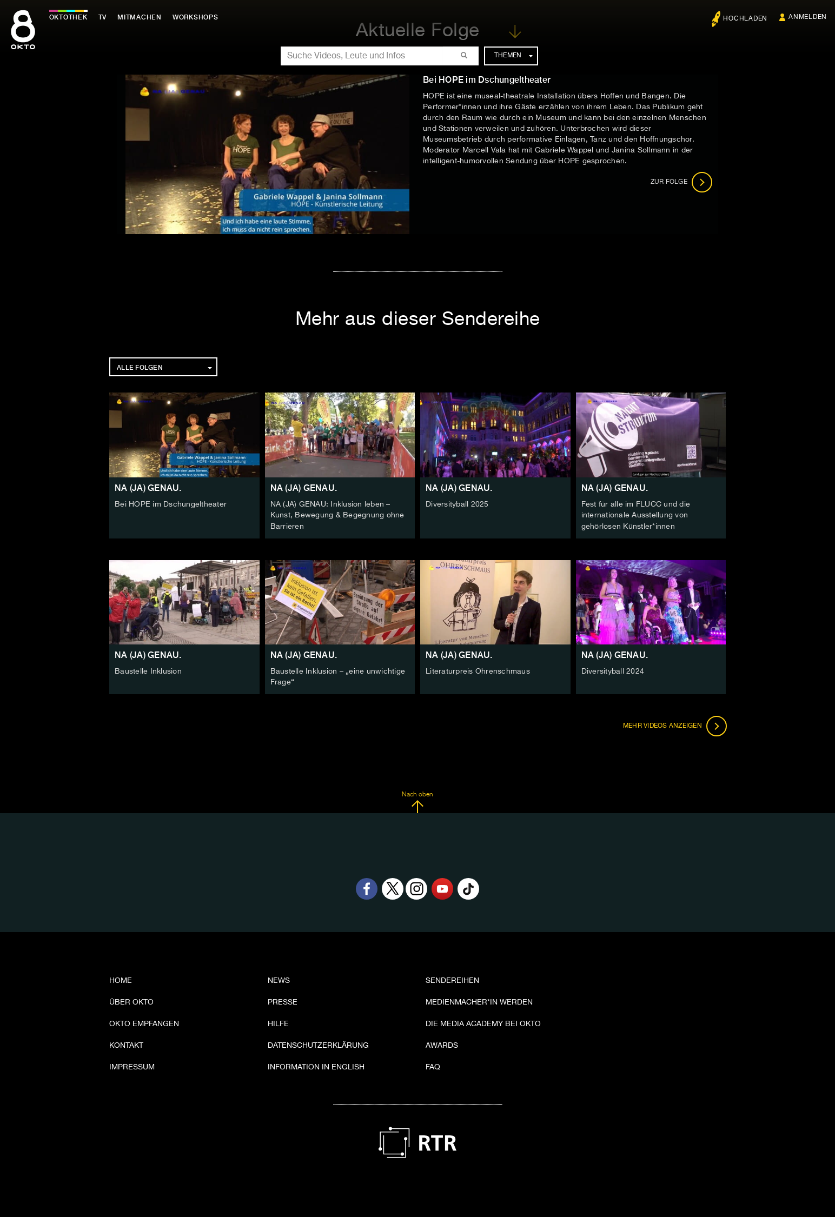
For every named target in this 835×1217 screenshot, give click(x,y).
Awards (442, 1044)
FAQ (433, 1065)
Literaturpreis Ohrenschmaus (478, 670)
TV (105, 17)
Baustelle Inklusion (148, 670)
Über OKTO (131, 1001)
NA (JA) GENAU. (148, 488)
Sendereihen (452, 979)
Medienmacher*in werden (479, 1001)
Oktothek (70, 17)
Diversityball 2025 (457, 504)
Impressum (132, 1065)
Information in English (316, 1065)
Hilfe (278, 1022)
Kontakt (126, 1044)
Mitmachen (142, 17)
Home (120, 979)
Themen (513, 55)
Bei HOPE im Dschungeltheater (171, 504)
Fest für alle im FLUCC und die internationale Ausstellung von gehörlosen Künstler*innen (636, 515)
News (279, 979)
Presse (282, 1001)
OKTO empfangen (144, 1022)
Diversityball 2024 (613, 670)
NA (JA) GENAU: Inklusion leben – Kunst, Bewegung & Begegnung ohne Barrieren (337, 515)
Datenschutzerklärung (318, 1044)
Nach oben (417, 801)
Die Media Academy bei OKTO (483, 1022)
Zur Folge (682, 182)
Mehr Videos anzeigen (674, 724)
